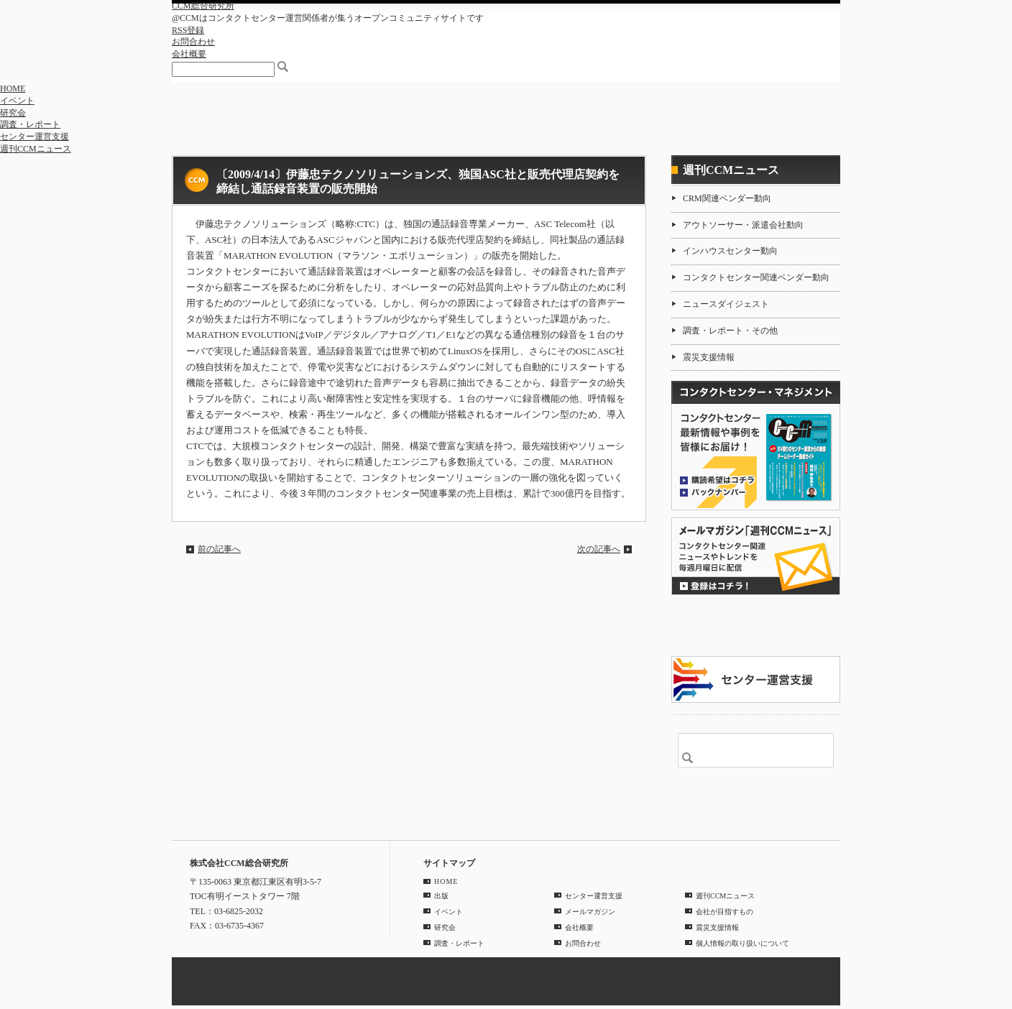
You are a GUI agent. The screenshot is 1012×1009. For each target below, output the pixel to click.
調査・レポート (30, 124)
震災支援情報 (709, 357)
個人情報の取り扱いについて (742, 943)
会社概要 (189, 54)
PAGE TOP (821, 818)
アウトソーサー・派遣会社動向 (743, 225)
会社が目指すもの (724, 912)
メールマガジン (590, 912)
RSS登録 (188, 30)
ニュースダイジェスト (726, 304)
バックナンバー (717, 491)
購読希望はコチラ (717, 479)
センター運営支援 (34, 137)
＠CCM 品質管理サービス (755, 679)
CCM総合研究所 (203, 6)
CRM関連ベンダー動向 (727, 198)
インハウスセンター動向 (730, 251)
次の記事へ (598, 549)
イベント (17, 101)
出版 (441, 896)
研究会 (13, 113)
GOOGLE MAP (221, 947)
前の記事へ (219, 549)
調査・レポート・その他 (730, 331)
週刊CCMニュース (35, 149)
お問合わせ (193, 42)
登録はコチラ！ (755, 556)
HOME (12, 88)
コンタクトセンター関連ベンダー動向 (756, 277)
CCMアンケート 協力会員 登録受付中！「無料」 (755, 625)
